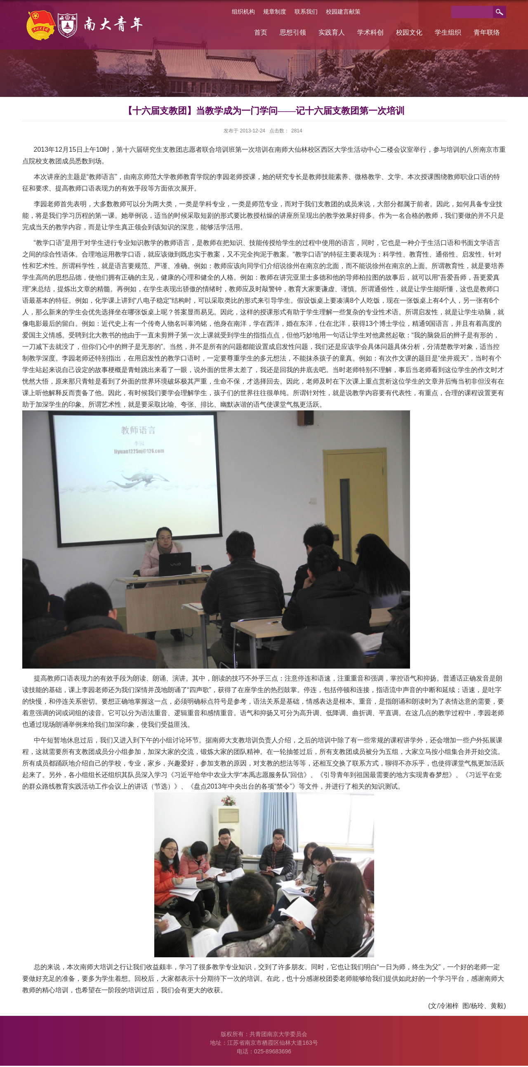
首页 (260, 32)
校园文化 (409, 32)
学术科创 (370, 32)
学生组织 (448, 32)
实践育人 (331, 32)
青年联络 (487, 32)
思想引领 (293, 32)
